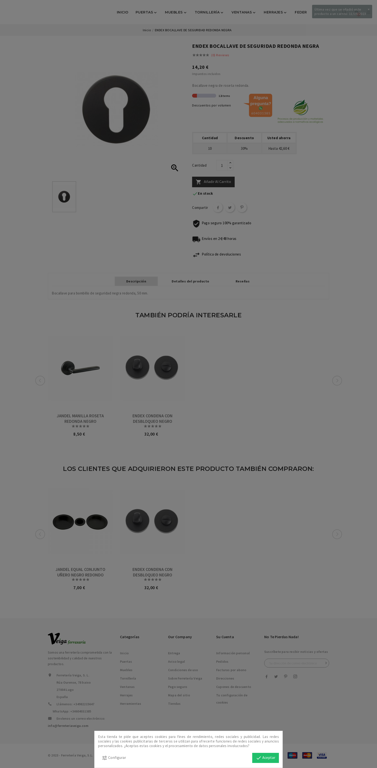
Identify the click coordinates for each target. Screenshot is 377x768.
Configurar (114, 758)
